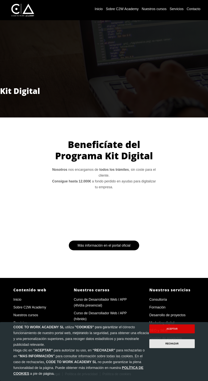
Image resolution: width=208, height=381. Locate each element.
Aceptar (172, 329)
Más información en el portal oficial (104, 260)
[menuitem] (98, 9)
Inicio (17, 299)
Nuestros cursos (25, 315)
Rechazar (172, 343)
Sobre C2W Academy (29, 307)
